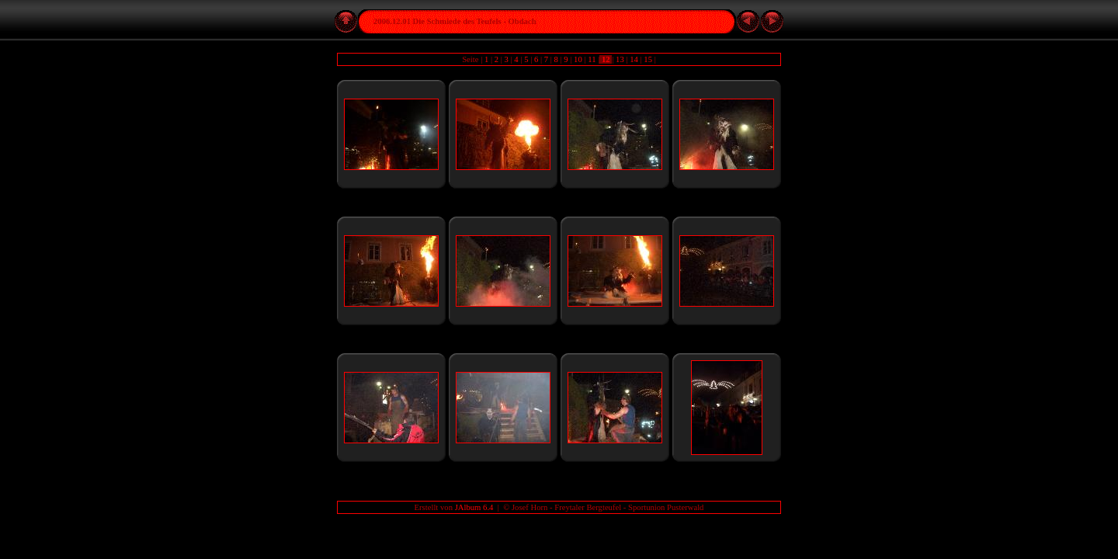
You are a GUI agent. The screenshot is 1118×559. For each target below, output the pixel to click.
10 (577, 59)
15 (648, 59)
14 (634, 59)
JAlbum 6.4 (474, 507)
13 (619, 59)
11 (592, 59)
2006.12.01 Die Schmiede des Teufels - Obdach (454, 21)
